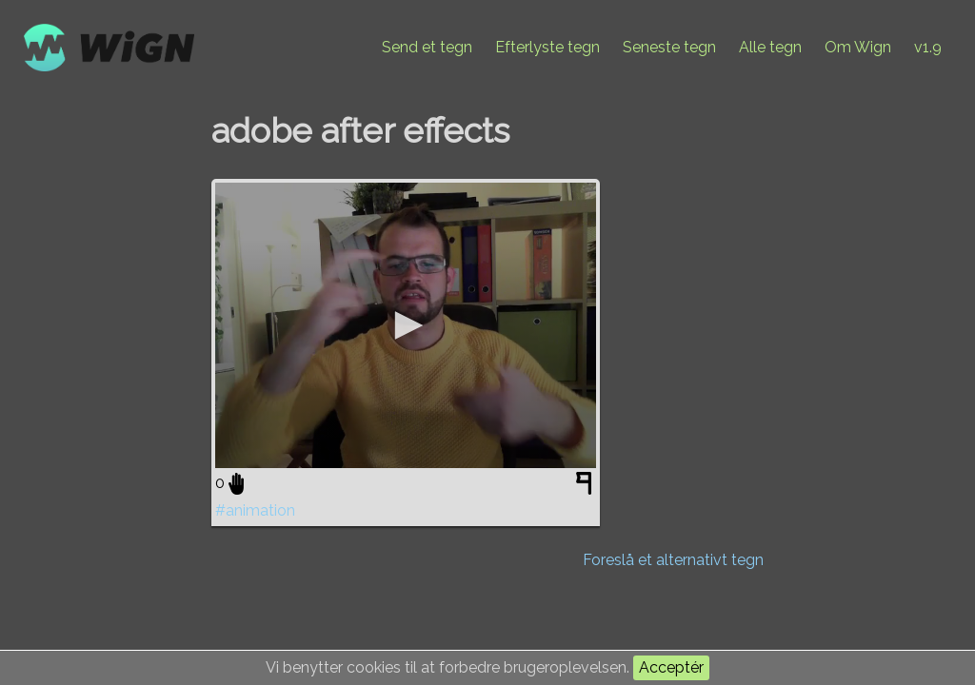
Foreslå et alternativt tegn (673, 560)
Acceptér (671, 667)
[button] (406, 325)
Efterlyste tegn (547, 47)
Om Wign (858, 47)
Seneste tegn (669, 47)
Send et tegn (427, 47)
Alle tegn (770, 47)
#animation (255, 510)
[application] (405, 325)
